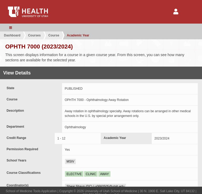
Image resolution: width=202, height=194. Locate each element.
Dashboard (12, 35)
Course (53, 35)
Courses (34, 35)
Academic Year (78, 35)
